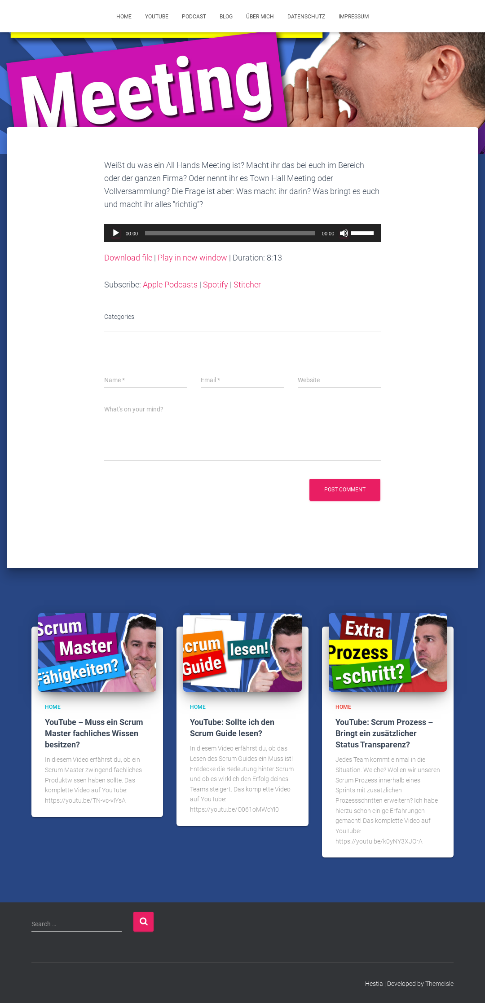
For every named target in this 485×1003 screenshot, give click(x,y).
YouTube (156, 16)
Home (124, 16)
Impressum (354, 16)
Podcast (194, 16)
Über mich (260, 16)
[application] (242, 233)
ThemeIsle (439, 982)
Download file (128, 257)
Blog (226, 16)
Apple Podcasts (170, 284)
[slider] (230, 233)
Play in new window (192, 257)
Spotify (215, 284)
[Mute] (344, 233)
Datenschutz (306, 16)
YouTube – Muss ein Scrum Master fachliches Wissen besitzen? (94, 733)
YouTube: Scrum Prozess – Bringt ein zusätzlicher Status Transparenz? (384, 733)
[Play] (115, 233)
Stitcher (247, 284)
